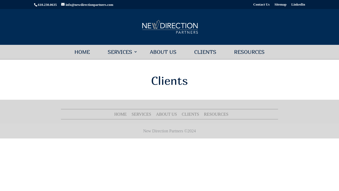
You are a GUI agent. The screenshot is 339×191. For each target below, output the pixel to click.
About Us (163, 52)
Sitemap (280, 4)
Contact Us (261, 4)
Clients (205, 52)
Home (82, 52)
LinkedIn (298, 4)
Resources (249, 52)
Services (120, 52)
